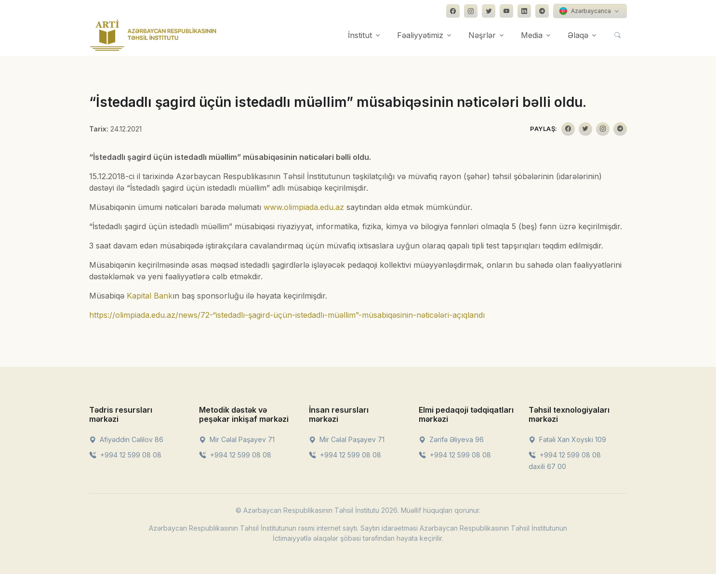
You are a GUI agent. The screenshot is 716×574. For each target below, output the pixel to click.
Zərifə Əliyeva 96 (451, 439)
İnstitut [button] (360, 35)
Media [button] (532, 35)
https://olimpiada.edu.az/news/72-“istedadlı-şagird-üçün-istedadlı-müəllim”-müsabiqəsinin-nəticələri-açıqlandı (287, 315)
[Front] (153, 35)
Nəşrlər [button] (482, 35)
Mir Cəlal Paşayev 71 (237, 439)
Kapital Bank (149, 295)
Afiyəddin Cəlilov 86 (126, 439)
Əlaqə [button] (578, 35)
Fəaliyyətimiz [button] (420, 35)
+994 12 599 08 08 (125, 455)
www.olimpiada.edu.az (304, 207)
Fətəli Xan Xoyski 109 (567, 439)
